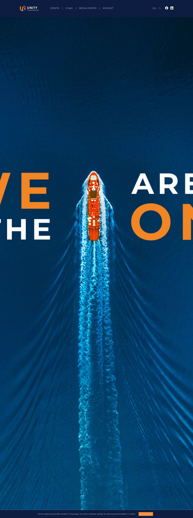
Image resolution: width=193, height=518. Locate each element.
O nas (69, 8)
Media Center (87, 8)
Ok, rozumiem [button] (146, 514)
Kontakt (108, 8)
